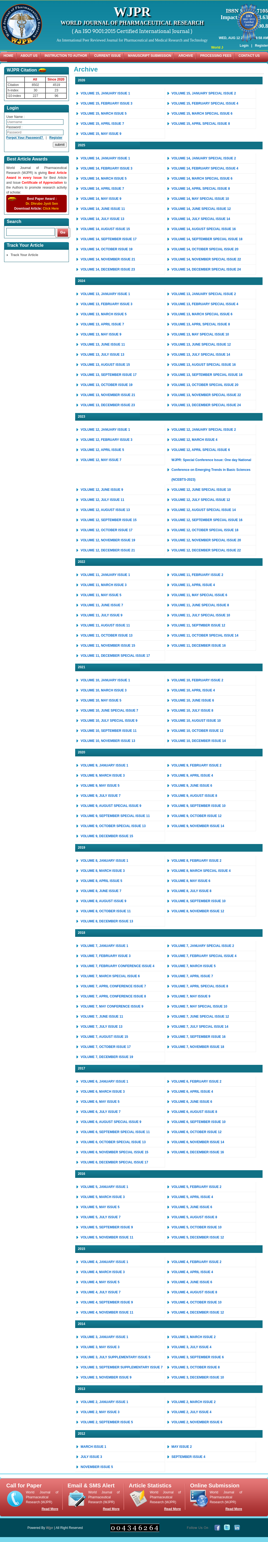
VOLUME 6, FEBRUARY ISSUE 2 (196, 1081)
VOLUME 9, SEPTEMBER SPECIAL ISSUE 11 (115, 816)
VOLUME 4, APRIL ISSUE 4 (192, 1272)
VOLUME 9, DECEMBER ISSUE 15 (107, 836)
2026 (81, 80)
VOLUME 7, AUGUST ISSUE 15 (104, 1037)
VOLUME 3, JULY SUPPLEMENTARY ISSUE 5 (115, 1357)
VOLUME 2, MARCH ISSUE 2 (194, 1402)
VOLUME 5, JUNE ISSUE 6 (192, 1207)
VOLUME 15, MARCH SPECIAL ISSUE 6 (202, 113)
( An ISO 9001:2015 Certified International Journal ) (132, 31)
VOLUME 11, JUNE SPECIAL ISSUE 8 (200, 605)
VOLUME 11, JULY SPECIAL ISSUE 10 (201, 615)
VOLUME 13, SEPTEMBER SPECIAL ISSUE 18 (207, 375)
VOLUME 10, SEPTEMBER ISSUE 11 (108, 731)
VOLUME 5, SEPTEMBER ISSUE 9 (107, 1227)
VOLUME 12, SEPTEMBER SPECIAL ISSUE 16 (207, 520)
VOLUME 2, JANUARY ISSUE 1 (104, 1402)
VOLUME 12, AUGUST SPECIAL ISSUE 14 (204, 510)
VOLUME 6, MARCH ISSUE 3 (103, 1092)
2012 (81, 1434)
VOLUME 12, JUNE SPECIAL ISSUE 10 (201, 490)
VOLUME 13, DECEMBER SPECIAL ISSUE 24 (206, 405)
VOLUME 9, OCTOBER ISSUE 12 (197, 816)
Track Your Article (24, 255)
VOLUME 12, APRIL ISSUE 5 (102, 450)
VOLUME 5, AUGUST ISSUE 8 (194, 1217)
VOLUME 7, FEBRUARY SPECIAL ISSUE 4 (204, 956)
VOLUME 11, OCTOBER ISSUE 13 (107, 635)
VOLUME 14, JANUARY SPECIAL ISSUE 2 (204, 158)
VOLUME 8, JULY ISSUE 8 (192, 891)
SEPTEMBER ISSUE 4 (188, 1457)
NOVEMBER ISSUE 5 (97, 1467)
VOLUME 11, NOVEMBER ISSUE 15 (108, 645)
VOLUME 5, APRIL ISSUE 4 (192, 1197)
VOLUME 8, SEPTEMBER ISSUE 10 (199, 901)
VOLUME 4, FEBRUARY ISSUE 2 (196, 1262)
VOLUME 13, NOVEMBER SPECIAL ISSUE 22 (206, 395)
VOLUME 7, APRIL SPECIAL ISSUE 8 (200, 986)
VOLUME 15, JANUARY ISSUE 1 (105, 93)
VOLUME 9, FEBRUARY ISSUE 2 (196, 765)
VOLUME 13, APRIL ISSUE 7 (102, 324)
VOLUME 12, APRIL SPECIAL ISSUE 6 (201, 450)
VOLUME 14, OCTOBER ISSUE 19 (107, 249)
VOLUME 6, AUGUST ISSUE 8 (194, 1112)
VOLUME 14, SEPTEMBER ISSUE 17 (108, 239)
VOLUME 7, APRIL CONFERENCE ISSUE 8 (113, 996)
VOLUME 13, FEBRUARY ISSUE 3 (106, 304)
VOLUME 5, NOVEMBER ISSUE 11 (107, 1237)
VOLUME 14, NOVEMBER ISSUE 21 (108, 259)
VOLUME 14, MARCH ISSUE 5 (104, 178)
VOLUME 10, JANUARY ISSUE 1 (105, 680)
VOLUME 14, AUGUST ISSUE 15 (105, 229)
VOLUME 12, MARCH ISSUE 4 (195, 440)
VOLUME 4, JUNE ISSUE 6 (192, 1282)
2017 (81, 1068)
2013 (81, 1389)
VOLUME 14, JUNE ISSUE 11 (103, 209)
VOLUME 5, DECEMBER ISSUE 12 (198, 1237)
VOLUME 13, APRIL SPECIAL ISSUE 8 (201, 324)
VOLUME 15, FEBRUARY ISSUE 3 (106, 103)
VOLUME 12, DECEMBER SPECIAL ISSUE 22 (206, 550)
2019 (81, 847)
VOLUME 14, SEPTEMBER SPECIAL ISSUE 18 (207, 239)
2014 (81, 1324)
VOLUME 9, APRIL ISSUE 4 (192, 775)
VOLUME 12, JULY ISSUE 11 (102, 500)
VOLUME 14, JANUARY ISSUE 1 (105, 158)
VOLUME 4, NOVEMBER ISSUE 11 (107, 1312)
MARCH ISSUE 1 (93, 1447)
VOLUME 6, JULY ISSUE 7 (101, 1112)
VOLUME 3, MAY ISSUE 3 (100, 1347)
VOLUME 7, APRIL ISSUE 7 (192, 976)
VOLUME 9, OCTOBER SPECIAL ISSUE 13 (113, 826)
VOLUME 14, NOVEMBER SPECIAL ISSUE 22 (206, 259)
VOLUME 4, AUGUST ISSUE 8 (194, 1292)
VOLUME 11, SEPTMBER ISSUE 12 (198, 625)
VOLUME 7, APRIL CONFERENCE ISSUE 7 (113, 986)
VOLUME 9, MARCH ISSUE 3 (103, 775)
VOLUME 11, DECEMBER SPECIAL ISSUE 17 (115, 656)
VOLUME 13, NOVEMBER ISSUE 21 (108, 395)
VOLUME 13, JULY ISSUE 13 (102, 354)
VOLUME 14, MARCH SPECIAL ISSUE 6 (202, 178)
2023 (81, 416)
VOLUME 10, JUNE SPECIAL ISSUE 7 (109, 710)
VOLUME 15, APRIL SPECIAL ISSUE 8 (201, 124)
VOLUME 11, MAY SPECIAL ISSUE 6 (199, 595)
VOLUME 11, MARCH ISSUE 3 (104, 585)
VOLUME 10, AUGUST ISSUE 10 (196, 721)
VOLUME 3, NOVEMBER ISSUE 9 (106, 1377)
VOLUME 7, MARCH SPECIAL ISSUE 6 (110, 976)
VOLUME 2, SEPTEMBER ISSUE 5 (107, 1422)
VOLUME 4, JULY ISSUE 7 (101, 1292)
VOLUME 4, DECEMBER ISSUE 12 (198, 1312)
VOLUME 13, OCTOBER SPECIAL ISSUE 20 (205, 385)
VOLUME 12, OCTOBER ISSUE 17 (107, 530)
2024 (81, 281)
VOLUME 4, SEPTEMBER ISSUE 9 (107, 1302)
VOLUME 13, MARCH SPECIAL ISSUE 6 (202, 314)
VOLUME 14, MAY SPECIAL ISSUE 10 (200, 199)
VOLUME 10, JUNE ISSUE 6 (193, 700)
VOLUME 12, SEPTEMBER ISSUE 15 (108, 520)
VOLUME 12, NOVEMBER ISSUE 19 (108, 540)
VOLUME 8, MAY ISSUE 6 (191, 881)
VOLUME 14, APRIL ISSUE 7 (102, 189)
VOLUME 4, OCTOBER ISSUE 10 (197, 1302)
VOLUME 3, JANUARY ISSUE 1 (104, 1337)
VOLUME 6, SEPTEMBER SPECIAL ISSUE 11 (115, 1132)
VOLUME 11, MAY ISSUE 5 (101, 595)
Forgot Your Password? (25, 137)
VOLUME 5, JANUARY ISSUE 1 (104, 1187)
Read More (50, 1509)
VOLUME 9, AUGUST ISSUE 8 (194, 796)
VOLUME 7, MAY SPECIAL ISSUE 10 (199, 1006)
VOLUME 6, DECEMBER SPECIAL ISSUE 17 (114, 1162)
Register (261, 38)
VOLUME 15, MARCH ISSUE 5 (104, 113)
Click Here (51, 208)
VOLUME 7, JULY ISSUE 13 (101, 1027)
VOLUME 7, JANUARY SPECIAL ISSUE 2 (203, 946)
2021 (81, 667)
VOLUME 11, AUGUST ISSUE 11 (105, 625)
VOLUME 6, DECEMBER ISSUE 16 (198, 1152)
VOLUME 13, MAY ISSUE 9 (101, 334)
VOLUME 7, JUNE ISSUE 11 (102, 1016)
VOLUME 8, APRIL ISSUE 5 (101, 881)
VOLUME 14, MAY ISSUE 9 (101, 199)
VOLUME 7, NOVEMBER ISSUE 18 (198, 1047)
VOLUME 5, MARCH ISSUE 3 (103, 1197)
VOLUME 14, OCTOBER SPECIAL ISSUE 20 (205, 249)
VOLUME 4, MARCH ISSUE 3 (103, 1272)
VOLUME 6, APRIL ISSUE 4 (192, 1092)
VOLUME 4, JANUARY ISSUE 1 (104, 1262)
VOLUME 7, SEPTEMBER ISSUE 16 (199, 1037)
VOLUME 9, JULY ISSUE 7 (101, 796)
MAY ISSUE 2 (182, 1447)
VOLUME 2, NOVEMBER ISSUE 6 (197, 1422)
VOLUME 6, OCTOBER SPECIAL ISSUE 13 (113, 1142)
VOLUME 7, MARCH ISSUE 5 (194, 966)
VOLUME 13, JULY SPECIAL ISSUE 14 (201, 354)
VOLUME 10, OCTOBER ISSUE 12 (198, 731)
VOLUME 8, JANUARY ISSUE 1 (104, 861)
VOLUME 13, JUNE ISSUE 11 (103, 344)
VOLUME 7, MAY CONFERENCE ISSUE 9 (112, 1006)
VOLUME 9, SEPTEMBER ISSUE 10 (199, 806)
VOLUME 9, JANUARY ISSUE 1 (104, 765)
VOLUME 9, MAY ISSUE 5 (100, 786)
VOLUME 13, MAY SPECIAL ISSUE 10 (200, 334)
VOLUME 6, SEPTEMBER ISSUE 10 (199, 1122)
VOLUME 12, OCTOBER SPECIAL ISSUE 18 (205, 530)
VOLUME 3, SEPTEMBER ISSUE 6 (198, 1357)
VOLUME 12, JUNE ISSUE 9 (102, 490)
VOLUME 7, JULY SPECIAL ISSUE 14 (200, 1027)
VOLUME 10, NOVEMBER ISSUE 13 (108, 741)
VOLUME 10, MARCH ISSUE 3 (104, 690)
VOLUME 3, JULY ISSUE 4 (192, 1347)
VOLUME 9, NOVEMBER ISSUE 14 (198, 826)
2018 (81, 933)
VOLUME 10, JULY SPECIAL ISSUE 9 (109, 721)
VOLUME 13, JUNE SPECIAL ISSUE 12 (201, 344)
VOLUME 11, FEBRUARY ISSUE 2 (197, 575)
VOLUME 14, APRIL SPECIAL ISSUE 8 (201, 189)
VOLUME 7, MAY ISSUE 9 (191, 996)
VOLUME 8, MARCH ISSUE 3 (103, 871)
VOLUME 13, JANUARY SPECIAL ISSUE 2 (204, 294)
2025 (81, 145)
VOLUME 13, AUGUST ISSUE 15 (105, 365)
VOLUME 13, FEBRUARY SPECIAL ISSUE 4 (205, 304)
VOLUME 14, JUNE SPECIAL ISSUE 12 (201, 209)
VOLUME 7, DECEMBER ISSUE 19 (107, 1057)
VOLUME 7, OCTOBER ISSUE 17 (106, 1047)
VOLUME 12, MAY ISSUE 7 (101, 460)
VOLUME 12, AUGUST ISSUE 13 (105, 510)
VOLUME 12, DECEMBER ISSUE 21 (108, 550)
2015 (81, 1249)
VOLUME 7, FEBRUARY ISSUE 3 (105, 956)
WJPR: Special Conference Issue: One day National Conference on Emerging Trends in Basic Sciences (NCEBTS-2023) (211, 470)
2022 (81, 562)
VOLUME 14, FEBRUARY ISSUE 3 (106, 168)
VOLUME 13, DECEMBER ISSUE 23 (108, 405)
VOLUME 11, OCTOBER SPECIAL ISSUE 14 (205, 635)
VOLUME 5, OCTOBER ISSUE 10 (197, 1227)
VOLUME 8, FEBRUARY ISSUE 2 (196, 861)
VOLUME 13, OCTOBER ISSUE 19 (107, 385)
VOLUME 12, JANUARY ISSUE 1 (105, 430)
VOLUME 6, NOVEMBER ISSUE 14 (198, 1142)
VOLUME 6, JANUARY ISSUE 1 (104, 1081)
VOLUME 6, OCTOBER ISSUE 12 (197, 1132)
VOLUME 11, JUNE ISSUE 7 (102, 605)
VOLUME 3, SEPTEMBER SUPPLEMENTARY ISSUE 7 (122, 1367)
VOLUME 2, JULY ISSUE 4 (192, 1412)
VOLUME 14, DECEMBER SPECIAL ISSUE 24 (206, 269)
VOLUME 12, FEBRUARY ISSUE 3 (106, 440)
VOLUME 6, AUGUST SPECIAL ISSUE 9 (111, 1122)
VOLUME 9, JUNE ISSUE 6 (192, 786)
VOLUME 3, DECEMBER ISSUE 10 (198, 1377)
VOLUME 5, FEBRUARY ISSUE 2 (196, 1187)
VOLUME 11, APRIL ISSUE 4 (193, 585)
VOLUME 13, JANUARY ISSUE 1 (105, 294)
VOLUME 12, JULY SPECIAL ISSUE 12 (201, 500)
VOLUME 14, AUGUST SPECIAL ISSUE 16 (204, 229)
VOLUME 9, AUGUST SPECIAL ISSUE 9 (111, 806)
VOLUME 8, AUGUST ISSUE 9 (103, 901)
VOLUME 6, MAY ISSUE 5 (100, 1102)
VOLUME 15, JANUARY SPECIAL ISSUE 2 (204, 93)
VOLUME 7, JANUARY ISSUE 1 (104, 946)
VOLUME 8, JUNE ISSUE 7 (101, 891)
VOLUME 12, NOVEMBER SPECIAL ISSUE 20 (206, 540)
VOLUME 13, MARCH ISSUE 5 (104, 314)
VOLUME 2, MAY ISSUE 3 (100, 1412)
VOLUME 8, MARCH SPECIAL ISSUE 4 (201, 871)
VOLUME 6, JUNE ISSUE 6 (192, 1102)
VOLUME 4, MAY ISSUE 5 (100, 1282)
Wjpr (49, 1528)
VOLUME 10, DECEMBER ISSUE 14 (199, 741)
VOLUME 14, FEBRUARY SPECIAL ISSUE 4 (205, 168)
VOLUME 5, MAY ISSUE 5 (100, 1207)
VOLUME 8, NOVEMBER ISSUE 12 (198, 911)
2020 (81, 752)
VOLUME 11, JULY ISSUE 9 (101, 615)
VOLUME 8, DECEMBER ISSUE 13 (107, 921)
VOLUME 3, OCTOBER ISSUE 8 (196, 1367)
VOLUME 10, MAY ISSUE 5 (101, 700)
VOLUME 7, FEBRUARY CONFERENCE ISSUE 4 (117, 966)
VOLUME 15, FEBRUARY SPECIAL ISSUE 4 (205, 103)
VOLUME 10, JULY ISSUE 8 (192, 710)
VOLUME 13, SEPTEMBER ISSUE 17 (108, 375)
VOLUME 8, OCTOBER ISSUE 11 (106, 911)
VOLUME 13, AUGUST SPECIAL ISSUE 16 (204, 365)
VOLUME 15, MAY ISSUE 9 (101, 134)
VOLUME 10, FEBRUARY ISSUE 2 (197, 680)
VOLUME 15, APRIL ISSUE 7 (102, 124)
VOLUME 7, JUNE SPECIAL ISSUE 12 (200, 1016)
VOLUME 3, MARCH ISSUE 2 (194, 1337)
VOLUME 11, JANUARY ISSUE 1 (105, 575)
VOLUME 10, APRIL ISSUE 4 (193, 690)
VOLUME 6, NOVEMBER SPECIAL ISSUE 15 (114, 1152)
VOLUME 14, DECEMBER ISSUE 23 (108, 269)
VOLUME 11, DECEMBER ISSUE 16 (199, 645)
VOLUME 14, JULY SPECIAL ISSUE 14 (201, 219)
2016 (81, 1174)
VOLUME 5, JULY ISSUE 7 (101, 1217)
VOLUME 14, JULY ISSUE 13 (102, 219)
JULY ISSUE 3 (91, 1457)
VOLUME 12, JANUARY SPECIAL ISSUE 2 (204, 430)
